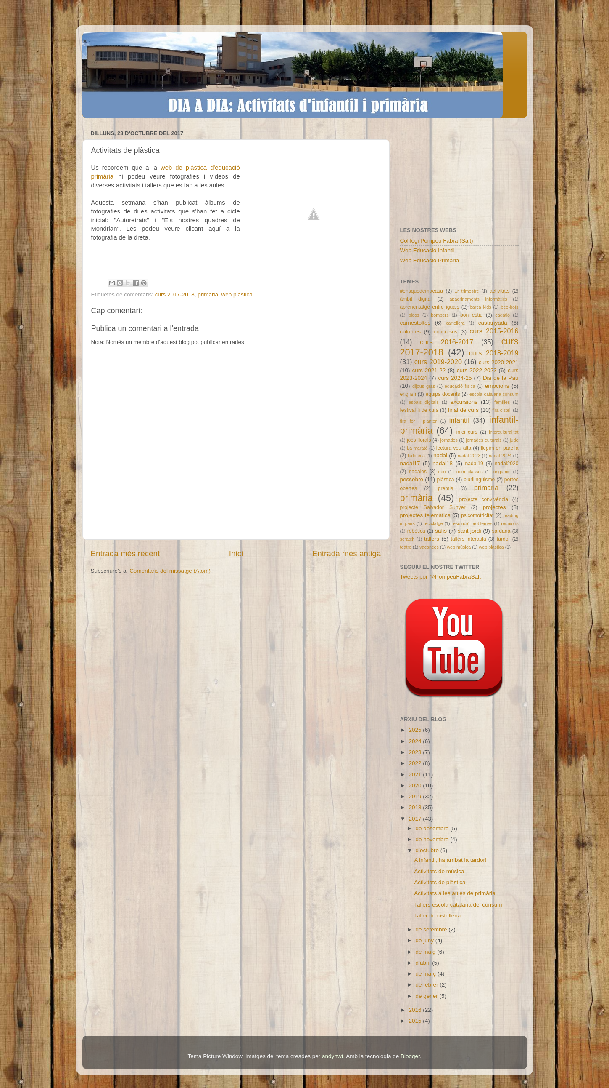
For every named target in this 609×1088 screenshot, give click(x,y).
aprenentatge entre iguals (429, 307)
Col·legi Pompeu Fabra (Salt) (436, 240)
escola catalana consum (494, 394)
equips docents (442, 394)
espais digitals (424, 402)
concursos (445, 332)
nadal (440, 455)
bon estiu (471, 315)
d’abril (424, 963)
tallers (431, 539)
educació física (460, 386)
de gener (428, 996)
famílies (502, 402)
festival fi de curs (419, 410)
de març (427, 974)
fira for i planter (418, 421)
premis (445, 488)
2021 (416, 774)
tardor (503, 539)
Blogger (410, 1056)
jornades (449, 440)
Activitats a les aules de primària (455, 893)
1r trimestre (467, 290)
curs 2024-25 (455, 378)
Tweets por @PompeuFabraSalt (440, 576)
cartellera (455, 322)
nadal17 (410, 463)
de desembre (433, 828)
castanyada (492, 323)
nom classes (469, 471)
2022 (416, 763)
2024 (416, 741)
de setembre (432, 929)
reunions (509, 523)
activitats (499, 291)
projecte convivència (483, 499)
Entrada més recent (125, 553)
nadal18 (442, 463)
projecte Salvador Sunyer (433, 507)
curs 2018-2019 (494, 353)
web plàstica (236, 294)
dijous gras (423, 386)
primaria (486, 487)
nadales (418, 472)
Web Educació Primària (429, 260)
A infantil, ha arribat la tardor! (450, 860)
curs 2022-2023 (477, 370)
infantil (459, 420)
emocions (497, 386)
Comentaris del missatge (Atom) (170, 571)
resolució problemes (471, 523)
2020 (416, 785)
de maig (427, 952)
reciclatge (433, 523)
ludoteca (416, 455)
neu (442, 471)
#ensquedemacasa (421, 291)
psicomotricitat (477, 515)
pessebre (412, 479)
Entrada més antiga (346, 553)
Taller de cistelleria (437, 915)
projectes (494, 507)
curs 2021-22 (429, 370)
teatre (406, 546)
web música (459, 546)
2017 (416, 819)
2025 (416, 730)
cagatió (502, 314)
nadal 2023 (469, 455)
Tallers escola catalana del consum (458, 904)
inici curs (466, 432)
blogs (414, 314)
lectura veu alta (453, 448)
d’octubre (428, 850)
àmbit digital (416, 299)
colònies (410, 331)
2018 (416, 807)
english (408, 394)
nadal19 (474, 464)
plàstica (445, 480)
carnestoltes (415, 323)
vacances (429, 546)
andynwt (332, 1056)
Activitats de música (439, 871)
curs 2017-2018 (175, 294)
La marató (417, 448)
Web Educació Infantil (427, 250)
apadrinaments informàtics (478, 298)
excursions (463, 402)
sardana (501, 531)
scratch (407, 538)
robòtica (416, 531)
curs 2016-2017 (446, 342)
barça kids (480, 306)
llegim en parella (500, 448)
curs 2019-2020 (438, 361)
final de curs (463, 410)
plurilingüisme (479, 480)
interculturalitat (503, 432)
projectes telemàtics (425, 515)
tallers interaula (468, 539)
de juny (425, 940)
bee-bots (509, 306)
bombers (439, 314)
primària (208, 294)
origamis (502, 471)
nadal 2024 (500, 455)
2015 (416, 1021)
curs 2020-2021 (499, 362)
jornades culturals (484, 440)
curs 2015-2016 (493, 331)
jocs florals (419, 440)
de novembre (433, 839)
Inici (236, 553)
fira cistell (501, 410)
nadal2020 (507, 464)
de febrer (428, 984)
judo (514, 440)
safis (441, 531)
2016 (416, 1010)
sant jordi (469, 531)
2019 (416, 796)
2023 (416, 752)
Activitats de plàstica (439, 882)
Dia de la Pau (501, 378)
